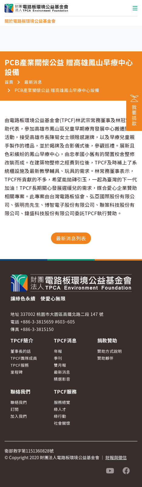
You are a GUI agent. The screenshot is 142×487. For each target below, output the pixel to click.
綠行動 (60, 416)
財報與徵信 (116, 457)
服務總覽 (62, 402)
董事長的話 (21, 351)
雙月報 (60, 365)
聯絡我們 (19, 402)
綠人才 (60, 409)
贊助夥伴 (105, 358)
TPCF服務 (20, 365)
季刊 (58, 358)
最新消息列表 (71, 238)
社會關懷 (62, 423)
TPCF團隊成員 (24, 358)
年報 (58, 351)
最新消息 (33, 82)
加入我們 (19, 416)
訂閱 (15, 409)
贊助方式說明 (109, 351)
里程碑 (17, 372)
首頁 (9, 82)
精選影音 (62, 379)
